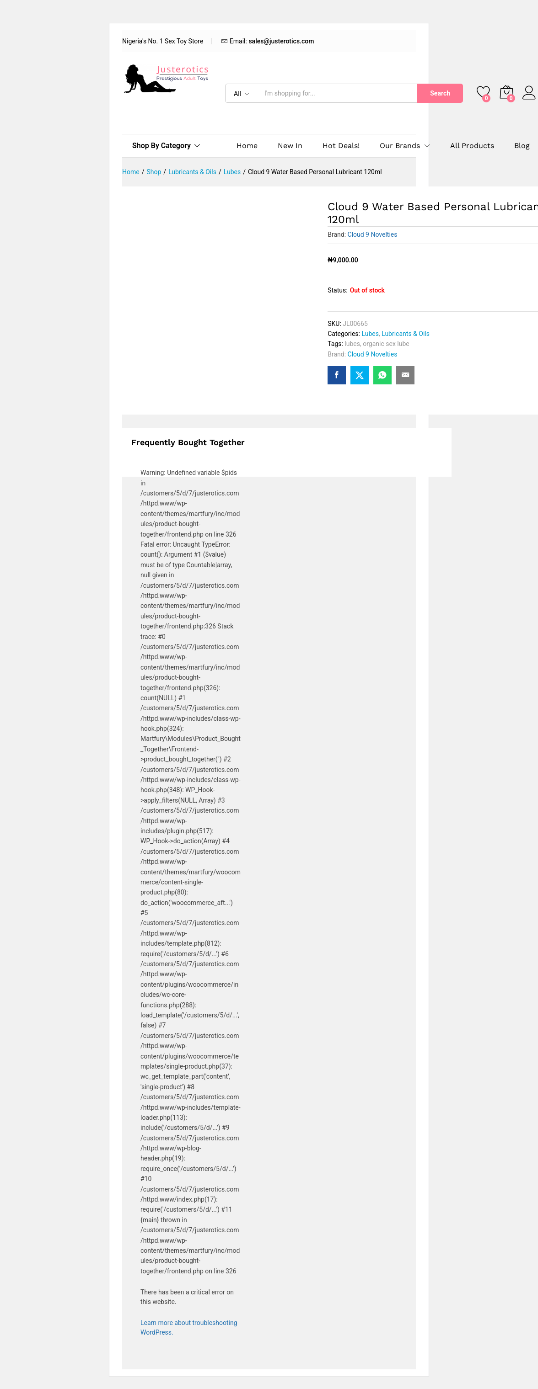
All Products (472, 145)
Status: (337, 290)
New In (290, 145)
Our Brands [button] (400, 145)
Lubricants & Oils (406, 333)
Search (440, 93)
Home (247, 145)
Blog (522, 145)
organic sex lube (386, 343)
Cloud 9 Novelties (373, 234)
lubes (352, 343)
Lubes (369, 333)
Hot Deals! (341, 145)
